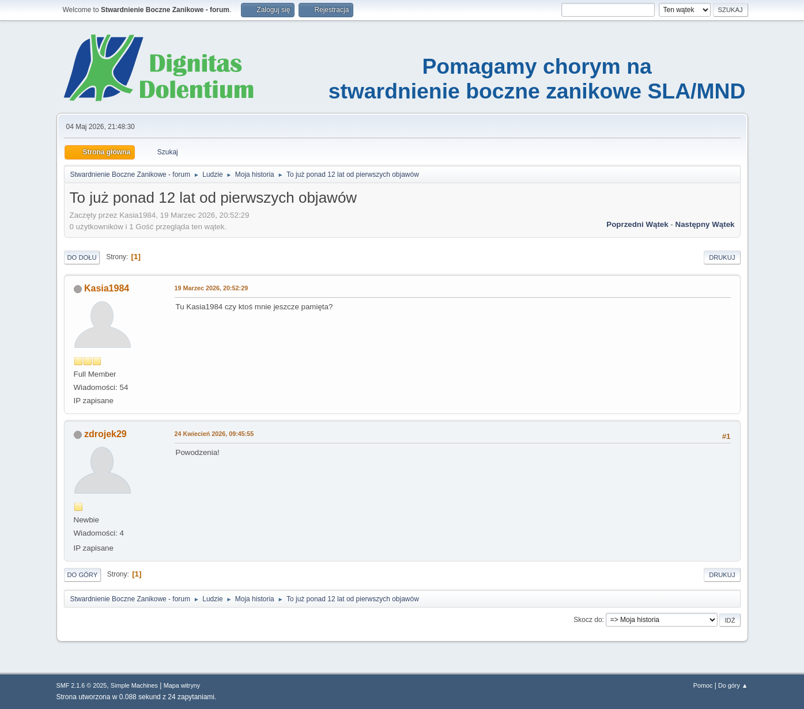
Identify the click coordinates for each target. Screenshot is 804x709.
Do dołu (82, 257)
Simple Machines (134, 685)
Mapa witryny (182, 685)
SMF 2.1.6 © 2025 (81, 685)
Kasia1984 (106, 288)
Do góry (82, 574)
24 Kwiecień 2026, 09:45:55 (214, 433)
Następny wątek (705, 224)
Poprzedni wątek (637, 224)
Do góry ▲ (733, 685)
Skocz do (587, 620)
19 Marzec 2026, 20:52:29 (211, 288)
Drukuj (722, 257)
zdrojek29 (105, 434)
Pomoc (703, 685)
